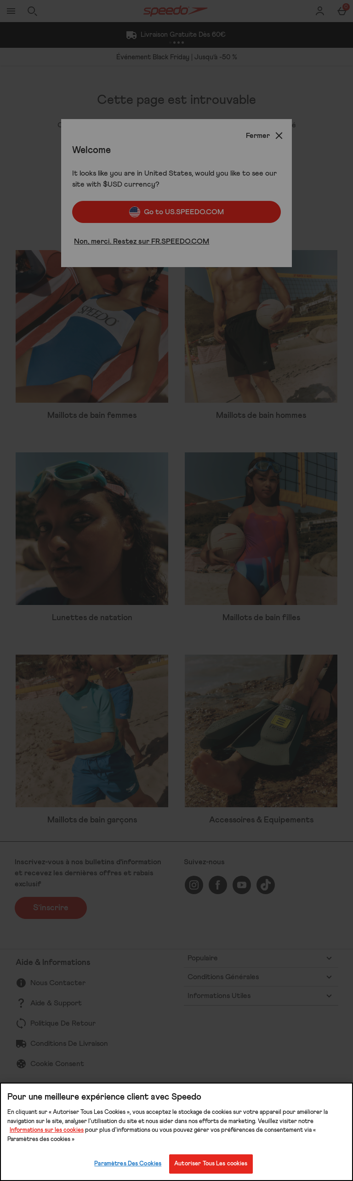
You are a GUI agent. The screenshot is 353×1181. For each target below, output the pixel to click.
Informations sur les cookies (47, 1130)
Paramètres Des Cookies (127, 1164)
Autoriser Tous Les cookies (210, 1164)
